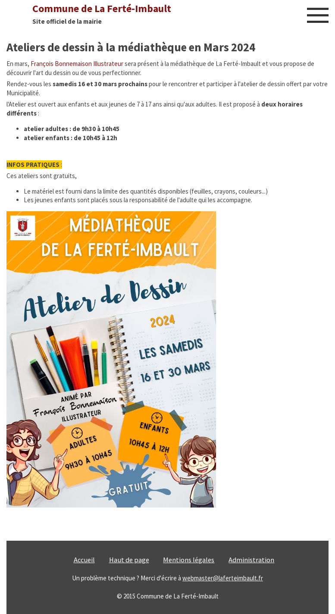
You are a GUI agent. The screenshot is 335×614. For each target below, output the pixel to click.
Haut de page (129, 559)
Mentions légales (188, 559)
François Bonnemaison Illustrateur (77, 64)
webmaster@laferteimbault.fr (222, 578)
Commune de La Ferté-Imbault (101, 8)
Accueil (84, 559)
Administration (251, 559)
